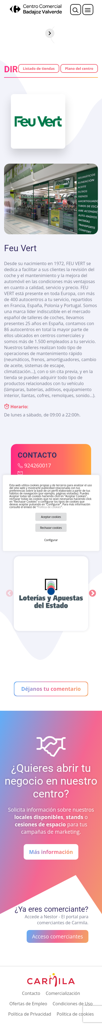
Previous (9, 593)
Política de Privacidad (29, 1014)
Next (92, 593)
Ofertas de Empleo (28, 1004)
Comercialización (63, 993)
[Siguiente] (97, 33)
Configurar (51, 540)
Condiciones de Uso (72, 1004)
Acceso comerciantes (57, 936)
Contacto (31, 993)
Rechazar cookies (51, 528)
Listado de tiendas (39, 68)
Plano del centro (79, 68)
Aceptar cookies (51, 517)
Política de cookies (49, 507)
